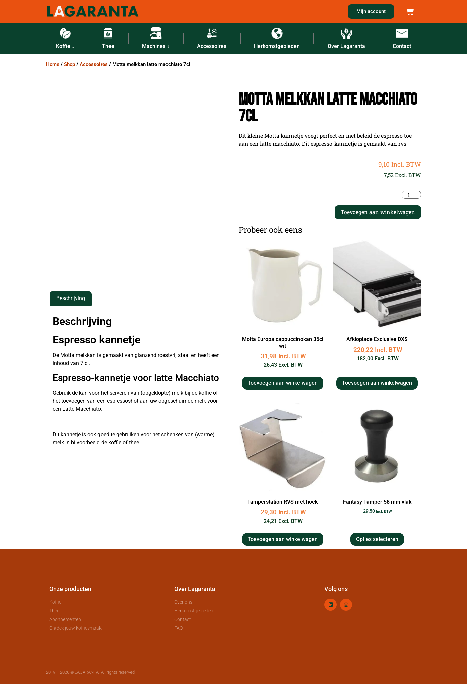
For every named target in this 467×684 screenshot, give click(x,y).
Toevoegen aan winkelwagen (378, 212)
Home (52, 64)
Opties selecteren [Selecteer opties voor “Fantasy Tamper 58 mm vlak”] (377, 539)
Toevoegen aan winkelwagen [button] (283, 383)
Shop (69, 64)
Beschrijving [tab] (70, 298)
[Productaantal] (411, 195)
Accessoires (94, 64)
